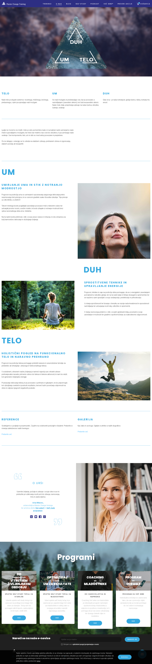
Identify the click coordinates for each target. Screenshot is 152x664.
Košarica (143, 6)
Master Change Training (15, 5)
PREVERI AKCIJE (123, 6)
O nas (57, 6)
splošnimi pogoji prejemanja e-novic (86, 644)
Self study (79, 6)
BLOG (67, 6)
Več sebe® (107, 6)
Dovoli (124, 657)
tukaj (38, 661)
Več (19, 618)
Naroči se (132, 639)
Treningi (45, 6)
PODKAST (93, 6)
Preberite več (83, 432)
